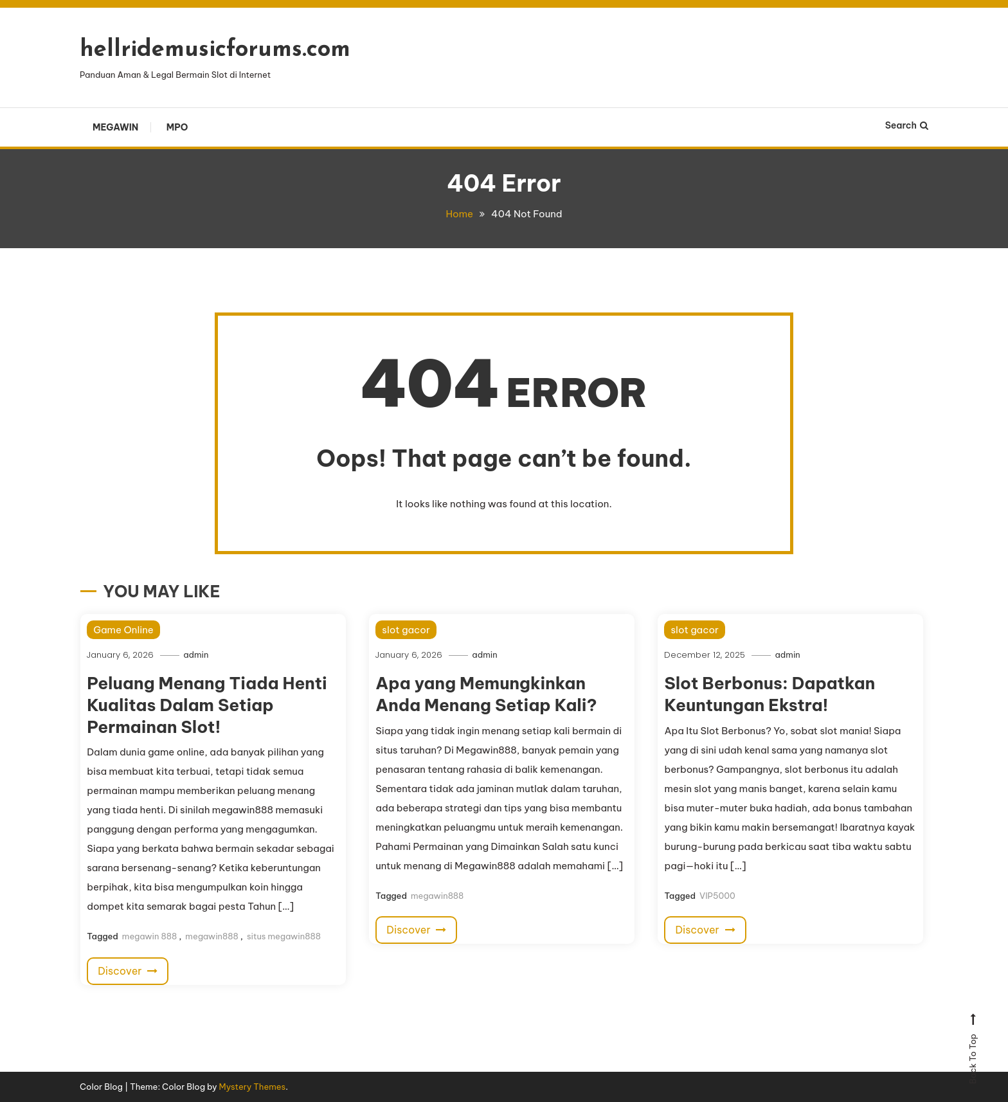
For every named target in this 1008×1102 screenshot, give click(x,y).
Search (906, 125)
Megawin (115, 127)
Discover (128, 970)
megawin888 (211, 936)
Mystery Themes (252, 1086)
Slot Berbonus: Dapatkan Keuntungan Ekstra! (769, 694)
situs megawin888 (284, 936)
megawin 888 (149, 936)
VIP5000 (717, 895)
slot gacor (405, 630)
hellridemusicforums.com (215, 50)
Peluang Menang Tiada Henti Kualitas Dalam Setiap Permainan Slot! (207, 705)
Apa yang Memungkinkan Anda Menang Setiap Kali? (486, 694)
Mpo (177, 127)
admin (195, 654)
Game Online (123, 630)
